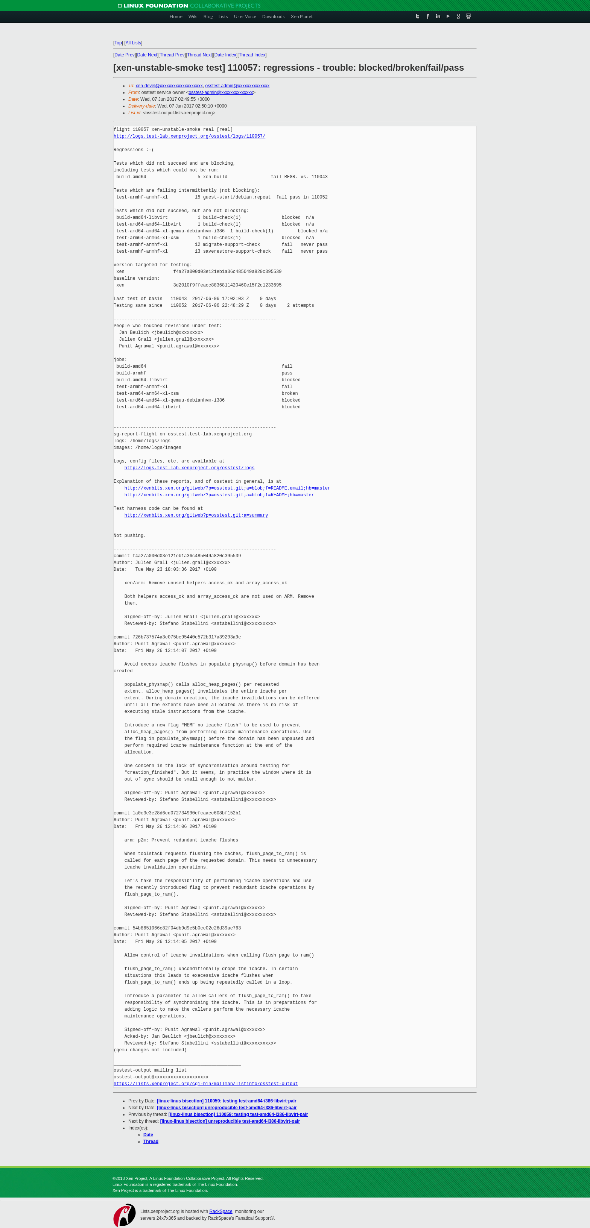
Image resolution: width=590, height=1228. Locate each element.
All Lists (133, 42)
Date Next (147, 55)
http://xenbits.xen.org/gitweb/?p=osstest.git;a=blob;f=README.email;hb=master (227, 488)
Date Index (225, 55)
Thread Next (199, 55)
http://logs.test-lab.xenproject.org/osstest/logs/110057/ (189, 136)
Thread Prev (172, 55)
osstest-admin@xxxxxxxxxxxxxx (237, 85)
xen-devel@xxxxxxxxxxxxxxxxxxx (169, 85)
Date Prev (124, 55)
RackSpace (220, 1211)
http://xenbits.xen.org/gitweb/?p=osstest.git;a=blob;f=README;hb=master (219, 495)
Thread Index (252, 55)
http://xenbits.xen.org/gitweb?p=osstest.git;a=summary (196, 515)
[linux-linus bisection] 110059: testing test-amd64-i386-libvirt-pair (227, 1101)
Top (118, 42)
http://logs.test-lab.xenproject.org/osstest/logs (190, 468)
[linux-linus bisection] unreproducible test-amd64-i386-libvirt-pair (227, 1107)
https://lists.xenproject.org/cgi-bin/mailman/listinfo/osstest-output (206, 1084)
